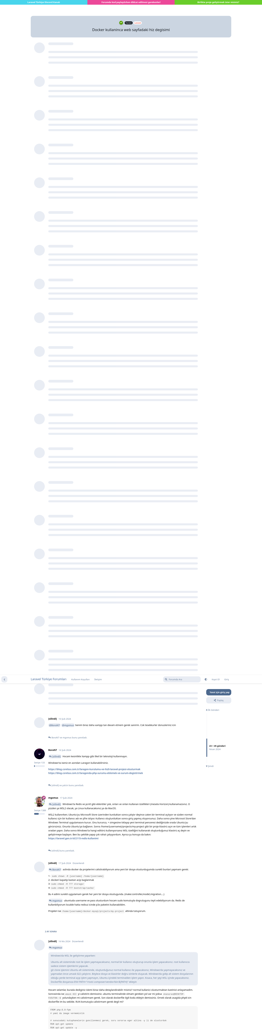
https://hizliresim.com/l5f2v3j (65, 524)
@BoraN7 (54, 50)
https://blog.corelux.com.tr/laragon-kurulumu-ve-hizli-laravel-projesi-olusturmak (94, 94)
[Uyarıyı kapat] (80, 1022)
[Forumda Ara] (182, 5)
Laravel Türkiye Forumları (49, 4)
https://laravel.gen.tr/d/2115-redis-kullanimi (73, 163)
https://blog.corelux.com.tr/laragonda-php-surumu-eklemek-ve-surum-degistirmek (95, 98)
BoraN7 (56, 194)
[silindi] (56, 81)
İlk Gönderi (212, 35)
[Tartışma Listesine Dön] (4, 4)
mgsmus (57, 225)
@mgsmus (68, 50)
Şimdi (210, 91)
